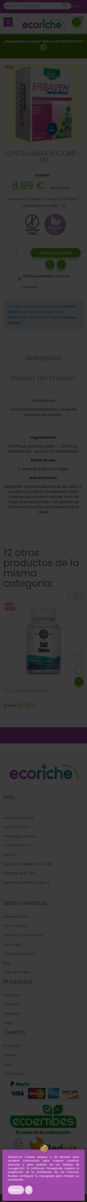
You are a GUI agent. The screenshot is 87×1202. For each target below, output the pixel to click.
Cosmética (12, 1004)
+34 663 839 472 (17, 845)
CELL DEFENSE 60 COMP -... (28, 691)
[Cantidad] (16, 252)
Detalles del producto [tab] (44, 377)
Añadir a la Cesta (55, 253)
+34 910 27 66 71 (16, 827)
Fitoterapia (12, 995)
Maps (42, 882)
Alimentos (11, 1013)
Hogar (8, 1022)
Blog (6, 963)
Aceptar (16, 1190)
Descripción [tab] (43, 357)
